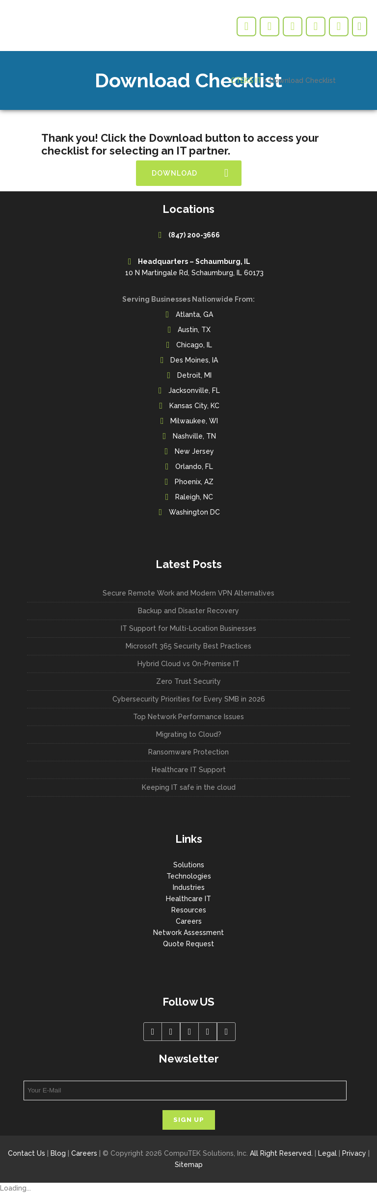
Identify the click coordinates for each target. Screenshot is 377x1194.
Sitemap (189, 1164)
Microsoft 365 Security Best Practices (188, 646)
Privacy (354, 1153)
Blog (58, 1153)
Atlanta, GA (194, 314)
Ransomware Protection (188, 752)
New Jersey (194, 451)
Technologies (188, 876)
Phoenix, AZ (194, 482)
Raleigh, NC (194, 497)
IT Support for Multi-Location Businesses (188, 628)
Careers (189, 921)
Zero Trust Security (188, 681)
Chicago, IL (194, 345)
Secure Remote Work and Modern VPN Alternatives (188, 593)
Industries (189, 887)
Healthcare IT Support (189, 770)
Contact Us (26, 1153)
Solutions (188, 865)
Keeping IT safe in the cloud (189, 787)
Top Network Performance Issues (188, 717)
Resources (188, 910)
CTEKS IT (246, 80)
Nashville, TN (194, 436)
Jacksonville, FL (194, 390)
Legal (327, 1153)
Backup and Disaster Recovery (188, 611)
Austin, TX (194, 330)
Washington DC (194, 512)
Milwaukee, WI (194, 421)
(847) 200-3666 (194, 235)
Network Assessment (188, 932)
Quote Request (188, 944)
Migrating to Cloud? (188, 734)
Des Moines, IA (194, 360)
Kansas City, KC (194, 406)
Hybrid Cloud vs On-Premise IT (188, 664)
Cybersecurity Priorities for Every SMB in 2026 (188, 699)
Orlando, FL (194, 466)
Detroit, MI (194, 375)
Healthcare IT (188, 899)
